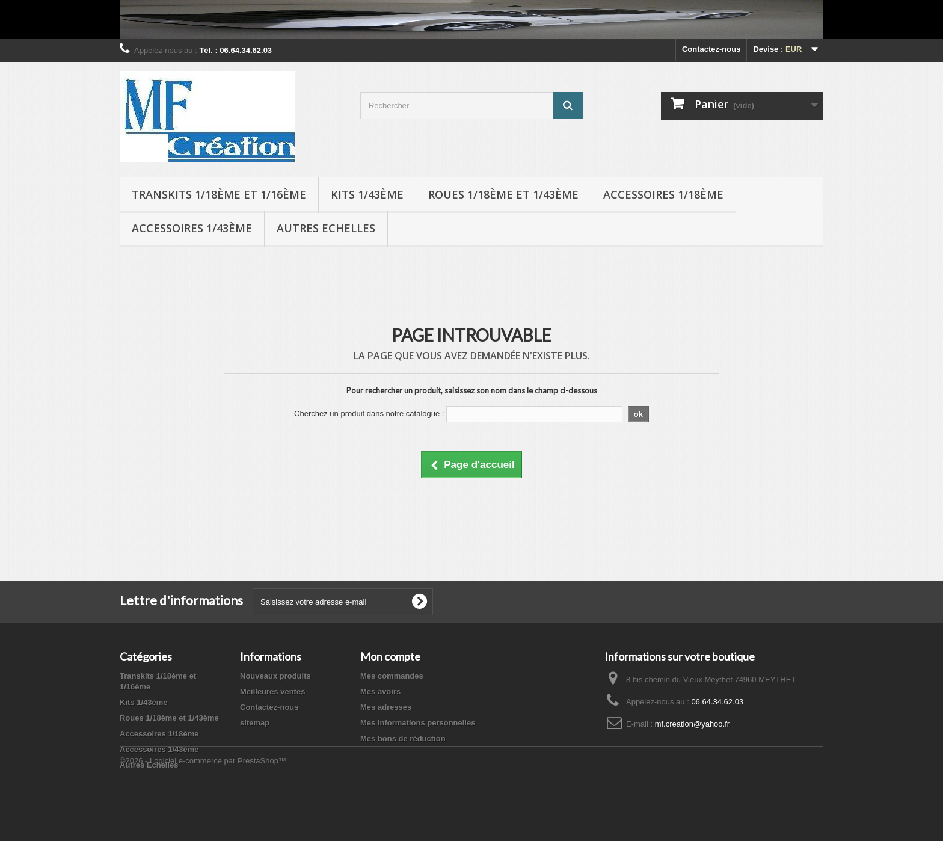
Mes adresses (385, 707)
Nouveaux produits (275, 675)
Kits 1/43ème (367, 194)
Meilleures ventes (272, 691)
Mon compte (390, 656)
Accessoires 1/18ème (663, 194)
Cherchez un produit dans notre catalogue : (369, 413)
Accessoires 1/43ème (192, 228)
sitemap (254, 722)
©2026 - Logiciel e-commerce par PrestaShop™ (203, 808)
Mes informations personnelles (417, 722)
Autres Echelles (326, 228)
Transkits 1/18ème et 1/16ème (219, 194)
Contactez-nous (711, 49)
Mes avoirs (380, 691)
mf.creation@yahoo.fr (692, 724)
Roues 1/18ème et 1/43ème (503, 194)
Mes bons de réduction (403, 738)
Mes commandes (391, 675)
